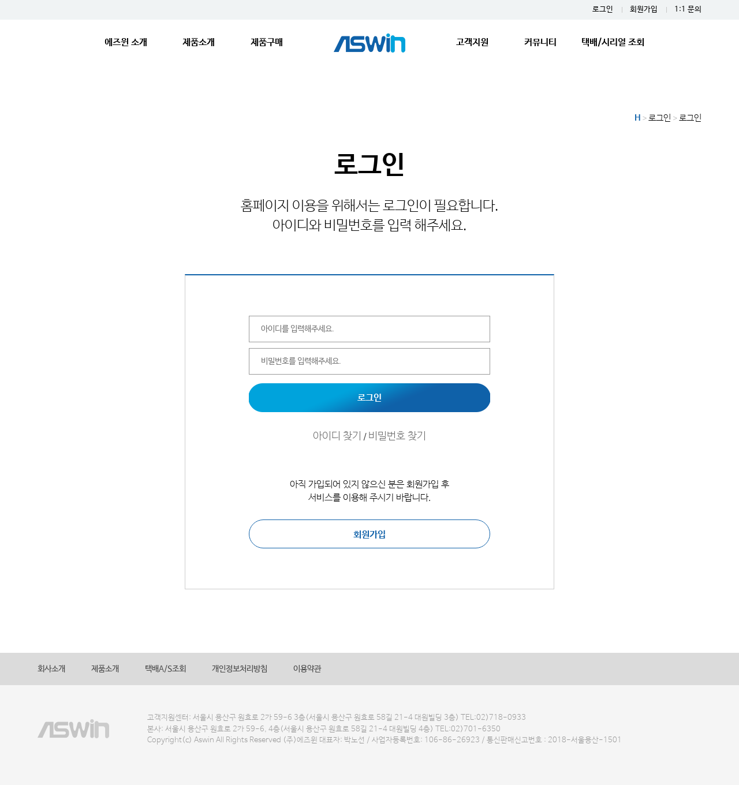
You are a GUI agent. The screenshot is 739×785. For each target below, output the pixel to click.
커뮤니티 (540, 42)
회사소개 (51, 669)
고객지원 (472, 42)
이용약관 (307, 669)
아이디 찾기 (337, 436)
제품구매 (267, 42)
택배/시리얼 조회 (612, 42)
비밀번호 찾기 (397, 436)
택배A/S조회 (165, 669)
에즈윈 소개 (125, 42)
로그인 (602, 9)
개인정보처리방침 (239, 669)
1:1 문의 (687, 9)
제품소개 (198, 42)
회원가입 (644, 9)
